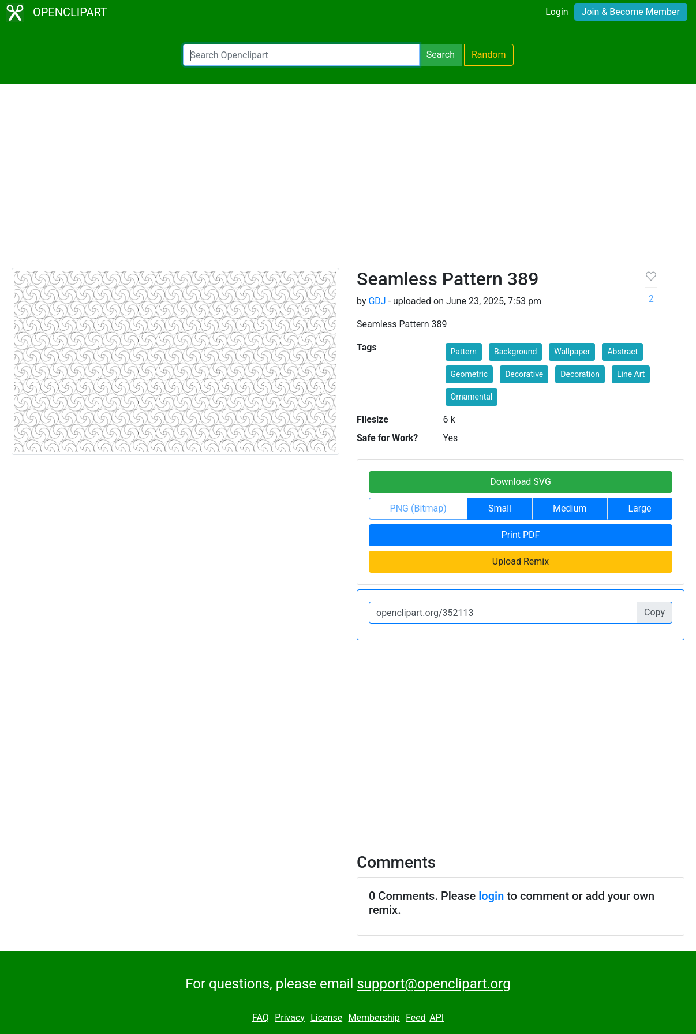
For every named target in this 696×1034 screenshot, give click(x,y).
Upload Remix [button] (520, 561)
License (326, 1017)
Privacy (290, 1017)
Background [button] (515, 351)
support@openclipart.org (433, 984)
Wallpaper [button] (572, 351)
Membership (373, 1017)
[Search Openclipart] (301, 55)
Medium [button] (569, 508)
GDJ (377, 301)
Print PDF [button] (521, 534)
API (436, 1017)
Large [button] (639, 508)
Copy (654, 612)
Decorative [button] (524, 374)
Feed (416, 1017)
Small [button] (499, 508)
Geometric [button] (469, 374)
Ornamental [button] (472, 396)
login (491, 896)
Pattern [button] (464, 351)
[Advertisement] (348, 181)
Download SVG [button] (520, 481)
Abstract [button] (622, 351)
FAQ (260, 1017)
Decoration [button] (580, 374)
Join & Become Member (631, 11)
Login (556, 11)
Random (489, 54)
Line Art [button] (631, 374)
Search (440, 54)
